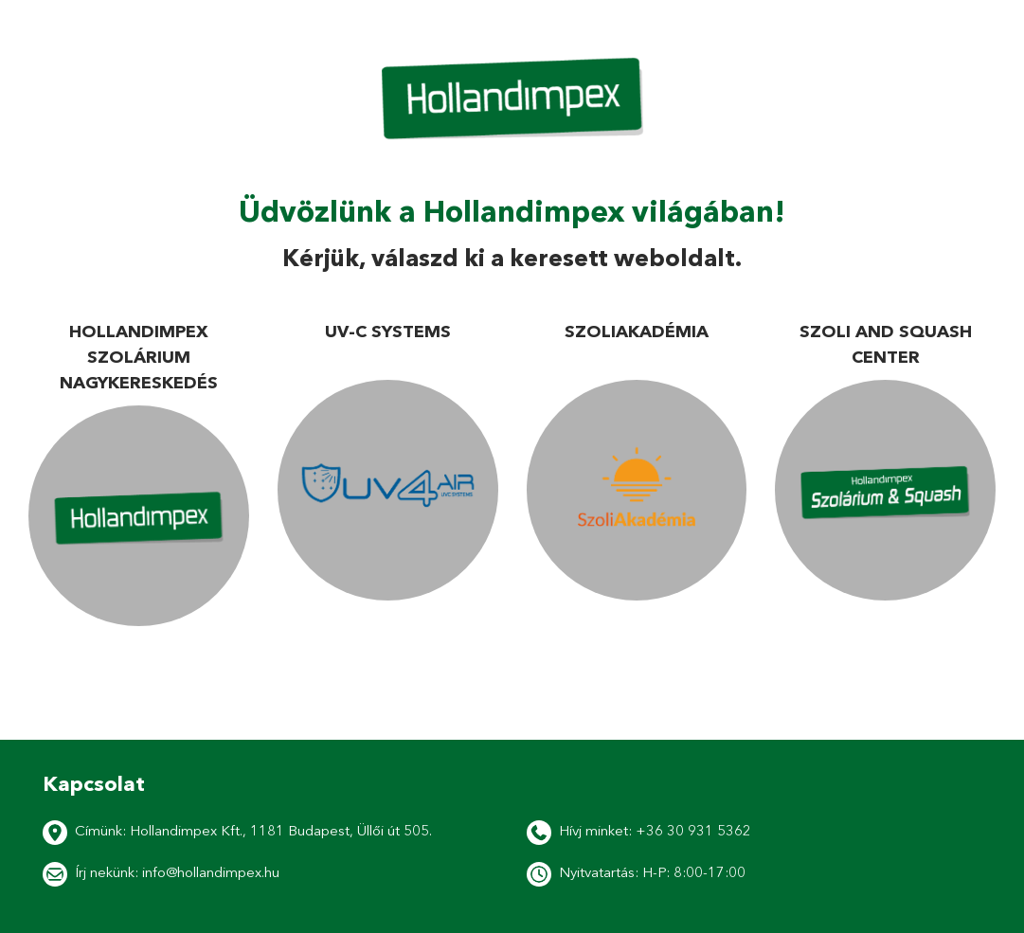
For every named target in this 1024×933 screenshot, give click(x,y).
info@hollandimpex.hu (210, 872)
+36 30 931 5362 (693, 830)
